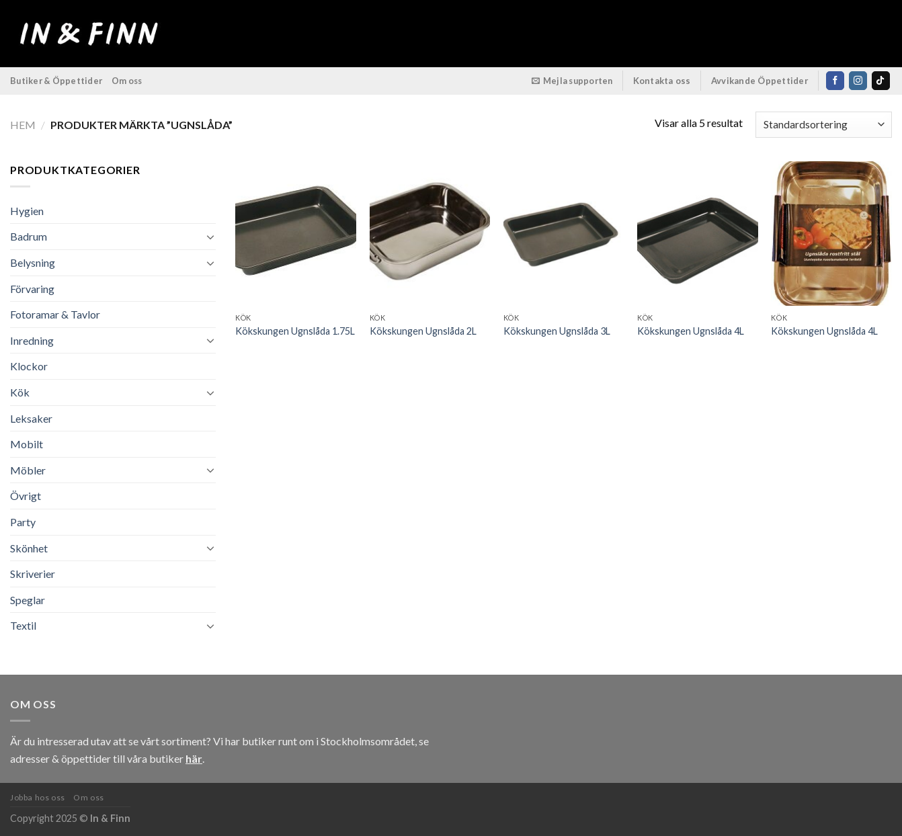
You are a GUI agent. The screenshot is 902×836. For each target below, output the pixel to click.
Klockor (29, 366)
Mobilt (26, 443)
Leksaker (31, 418)
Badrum (28, 236)
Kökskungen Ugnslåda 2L (423, 331)
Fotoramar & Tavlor (55, 314)
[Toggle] (210, 236)
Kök (20, 392)
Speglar (27, 599)
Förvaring (32, 288)
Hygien (27, 210)
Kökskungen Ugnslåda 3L (556, 331)
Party (23, 521)
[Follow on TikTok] (881, 80)
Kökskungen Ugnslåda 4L (690, 331)
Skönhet (29, 548)
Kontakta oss (662, 80)
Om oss (127, 80)
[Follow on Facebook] (835, 80)
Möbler (28, 470)
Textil (23, 625)
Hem (23, 124)
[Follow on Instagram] (858, 80)
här (194, 758)
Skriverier (32, 573)
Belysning (32, 262)
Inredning (32, 340)
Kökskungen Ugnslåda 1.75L (295, 331)
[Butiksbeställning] (823, 125)
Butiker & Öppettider (56, 80)
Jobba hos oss (37, 797)
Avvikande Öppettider (760, 80)
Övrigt (25, 495)
